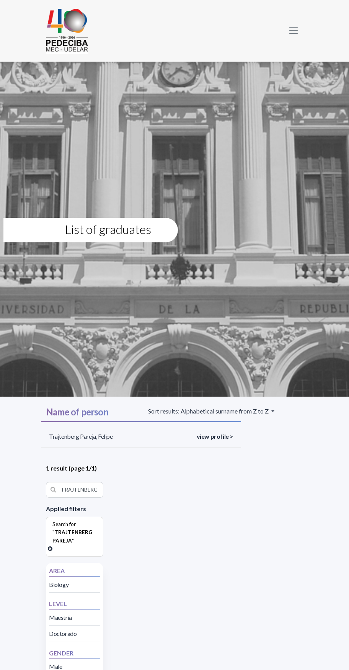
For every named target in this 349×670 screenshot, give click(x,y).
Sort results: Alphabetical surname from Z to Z (209, 411)
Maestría (60, 617)
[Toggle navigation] (293, 31)
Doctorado (63, 633)
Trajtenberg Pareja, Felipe (81, 436)
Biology (58, 584)
